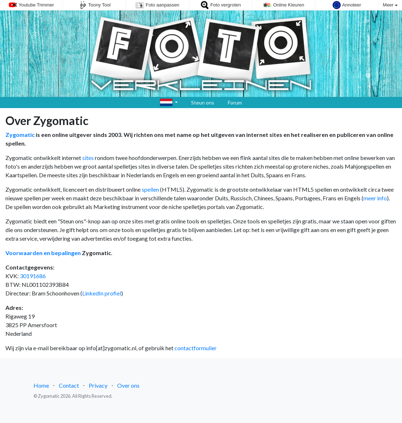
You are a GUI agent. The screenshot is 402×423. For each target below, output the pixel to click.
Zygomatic (20, 134)
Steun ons (199, 102)
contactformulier (196, 347)
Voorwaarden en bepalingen (43, 252)
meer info (375, 198)
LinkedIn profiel (101, 293)
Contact (69, 385)
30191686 (33, 275)
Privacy (98, 385)
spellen (150, 189)
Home (41, 385)
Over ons (128, 385)
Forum (231, 102)
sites (88, 157)
